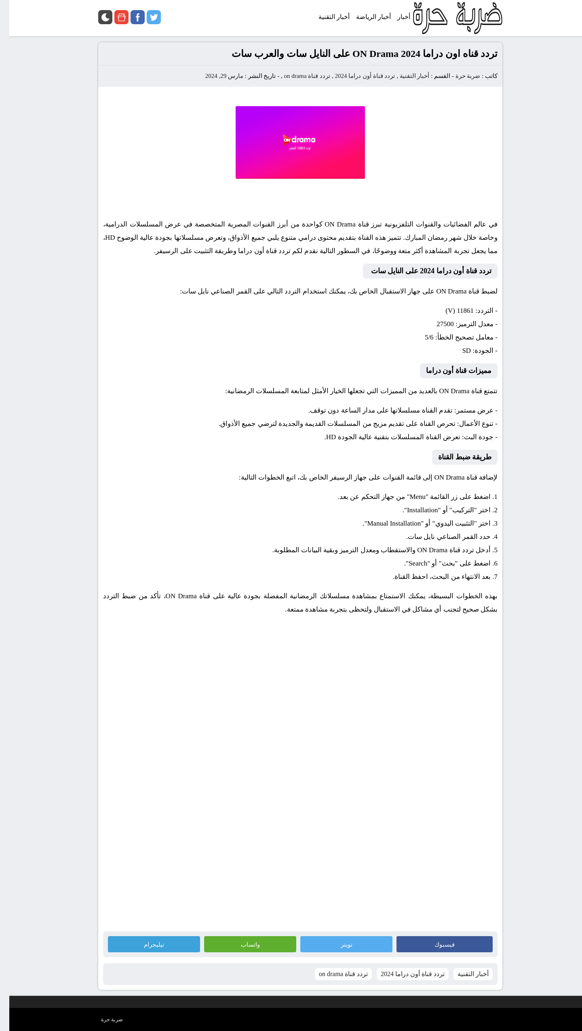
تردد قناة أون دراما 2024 (355, 76)
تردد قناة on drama (297, 76)
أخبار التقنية (405, 76)
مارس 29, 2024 (215, 76)
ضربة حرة (458, 76)
